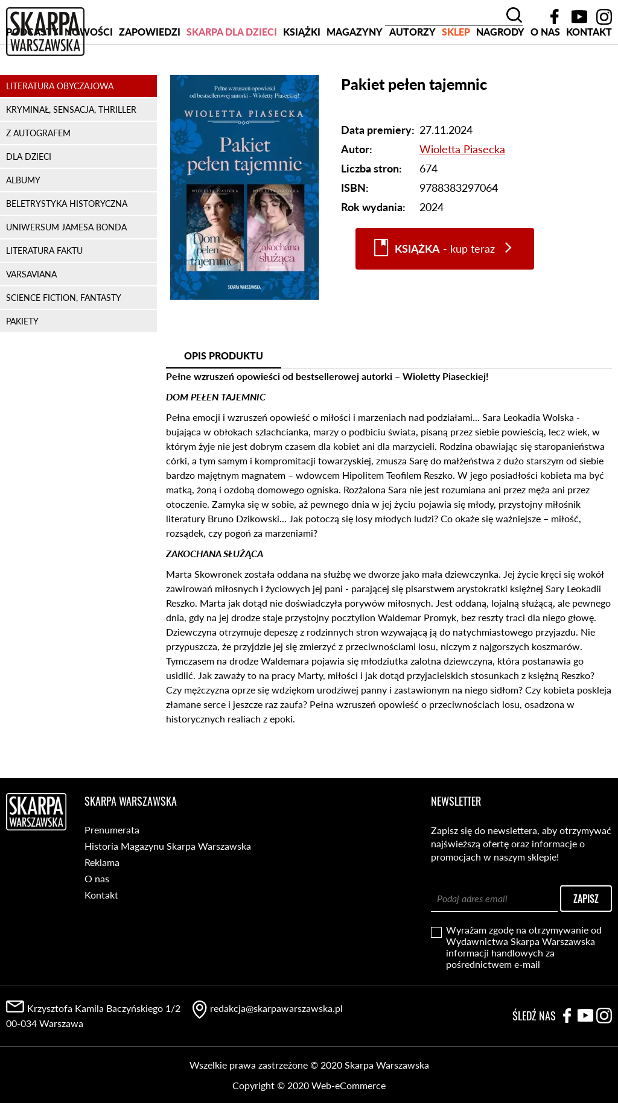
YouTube (579, 17)
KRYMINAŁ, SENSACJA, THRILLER (71, 155)
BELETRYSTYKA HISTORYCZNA (66, 249)
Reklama (101, 862)
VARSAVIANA (31, 320)
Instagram (604, 17)
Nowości (89, 77)
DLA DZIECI (28, 202)
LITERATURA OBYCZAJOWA (59, 132)
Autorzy (412, 77)
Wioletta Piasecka (462, 194)
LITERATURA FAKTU (44, 296)
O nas (545, 77)
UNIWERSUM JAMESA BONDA (66, 273)
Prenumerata (111, 829)
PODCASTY (32, 77)
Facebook (554, 17)
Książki (301, 77)
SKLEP (456, 77)
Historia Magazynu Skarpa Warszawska (167, 846)
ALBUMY (23, 226)
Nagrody (500, 77)
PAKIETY (22, 367)
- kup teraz (445, 294)
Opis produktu (223, 401)
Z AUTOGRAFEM (38, 179)
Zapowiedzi (149, 77)
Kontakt (589, 77)
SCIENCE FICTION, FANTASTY (63, 343)
